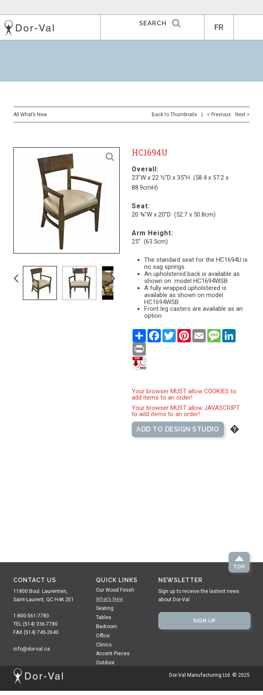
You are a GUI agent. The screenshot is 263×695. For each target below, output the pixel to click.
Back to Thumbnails (174, 114)
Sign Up (204, 620)
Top (239, 566)
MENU (248, 27)
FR (219, 27)
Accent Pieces (113, 653)
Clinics (104, 645)
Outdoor (105, 663)
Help (234, 429)
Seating (104, 608)
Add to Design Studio (177, 429)
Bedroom (106, 626)
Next (118, 283)
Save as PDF (140, 363)
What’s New (109, 599)
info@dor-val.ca (31, 649)
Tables (103, 617)
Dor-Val (29, 28)
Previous (22, 283)
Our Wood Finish (115, 590)
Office (103, 636)
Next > (242, 114)
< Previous (219, 114)
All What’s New (30, 114)
